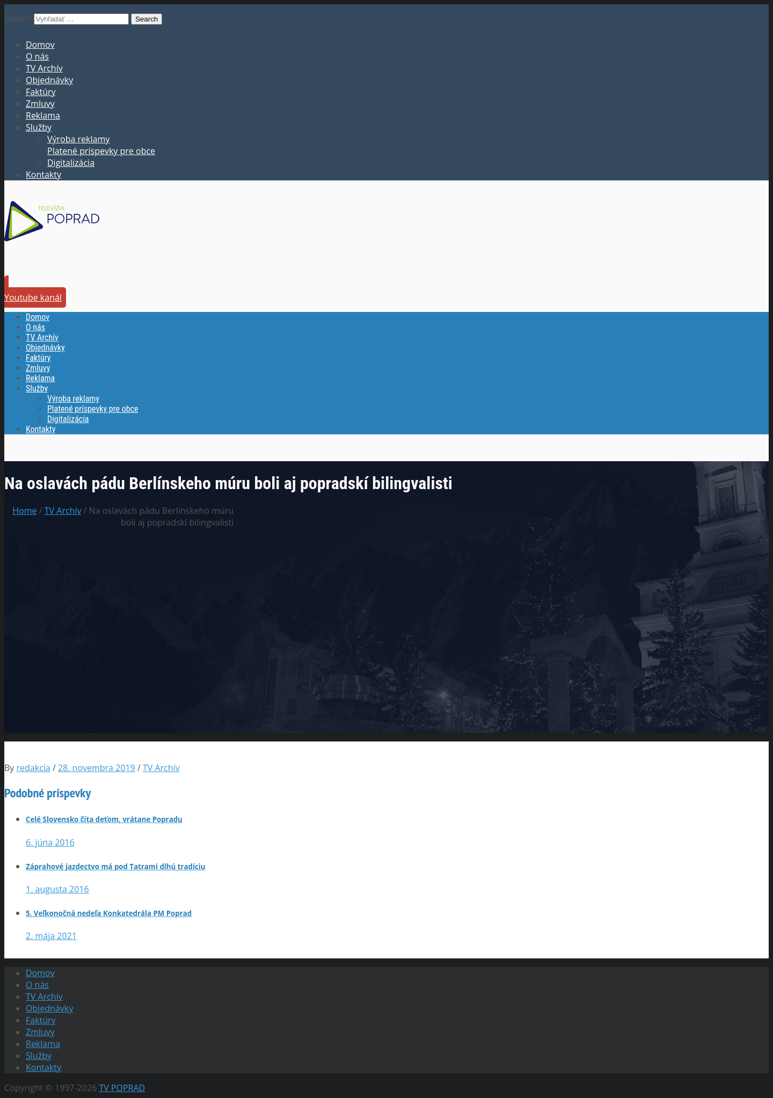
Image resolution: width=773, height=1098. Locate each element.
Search (18, 18)
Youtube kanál (33, 297)
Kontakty (43, 174)
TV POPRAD (122, 1088)
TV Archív (44, 68)
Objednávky (49, 80)
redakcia (33, 768)
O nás (37, 56)
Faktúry (41, 92)
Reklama (43, 115)
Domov (40, 44)
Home (24, 511)
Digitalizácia (70, 163)
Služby (39, 127)
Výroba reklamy (78, 139)
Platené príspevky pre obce (101, 151)
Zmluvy (40, 104)
